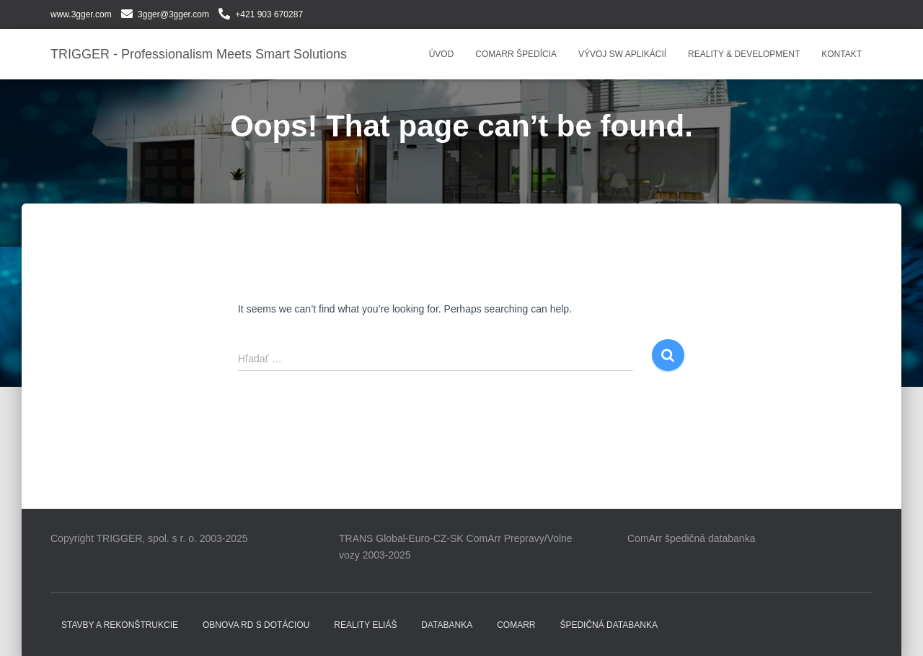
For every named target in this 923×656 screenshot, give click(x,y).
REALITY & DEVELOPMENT (744, 54)
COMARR (516, 625)
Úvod (441, 54)
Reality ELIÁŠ (365, 625)
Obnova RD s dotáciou (256, 625)
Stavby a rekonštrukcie (119, 625)
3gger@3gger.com (173, 14)
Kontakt (841, 54)
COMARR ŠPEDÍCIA (516, 54)
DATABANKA (446, 625)
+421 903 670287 (269, 14)
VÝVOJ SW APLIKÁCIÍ (622, 54)
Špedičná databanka (609, 625)
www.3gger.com (81, 14)
